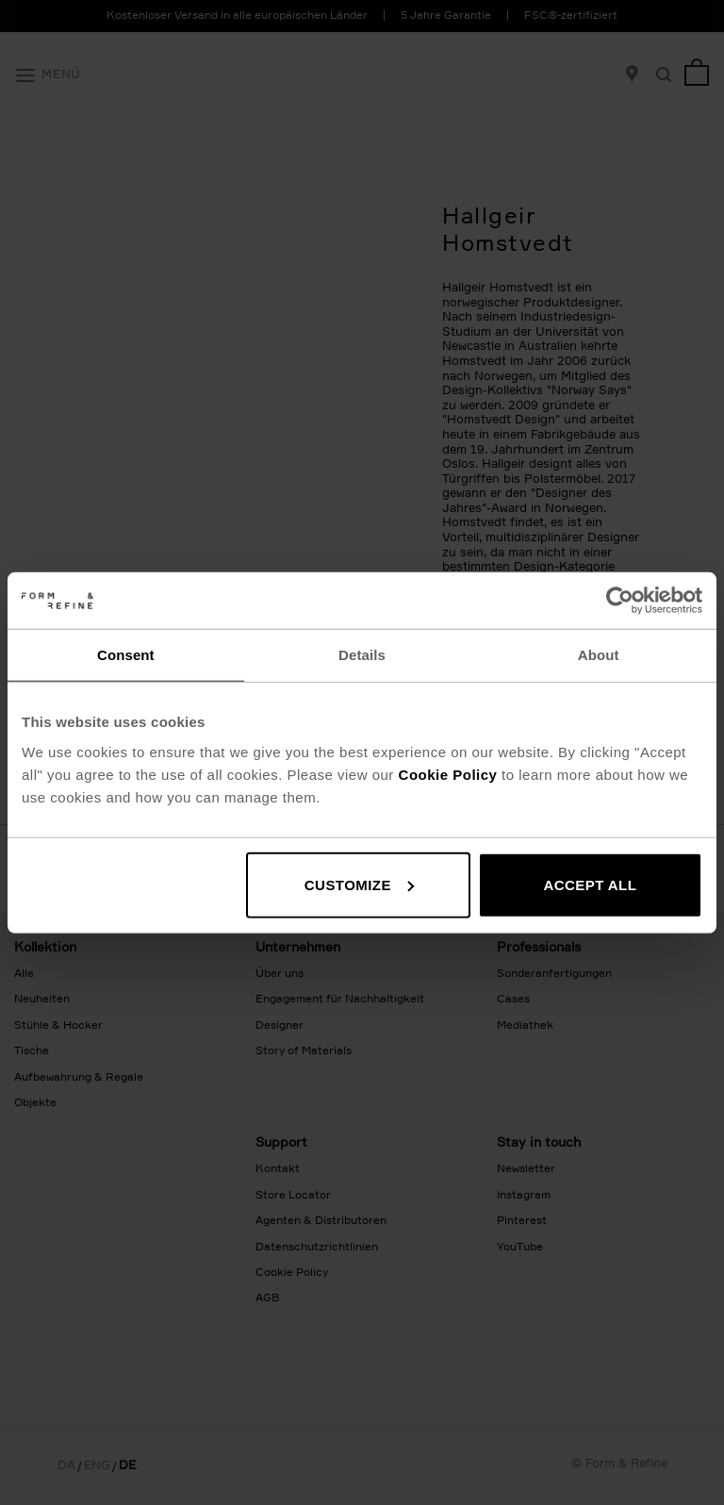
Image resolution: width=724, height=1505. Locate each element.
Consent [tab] (126, 655)
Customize (359, 884)
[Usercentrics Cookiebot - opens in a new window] (619, 601)
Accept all (589, 884)
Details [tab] (362, 655)
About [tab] (598, 655)
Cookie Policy (448, 774)
